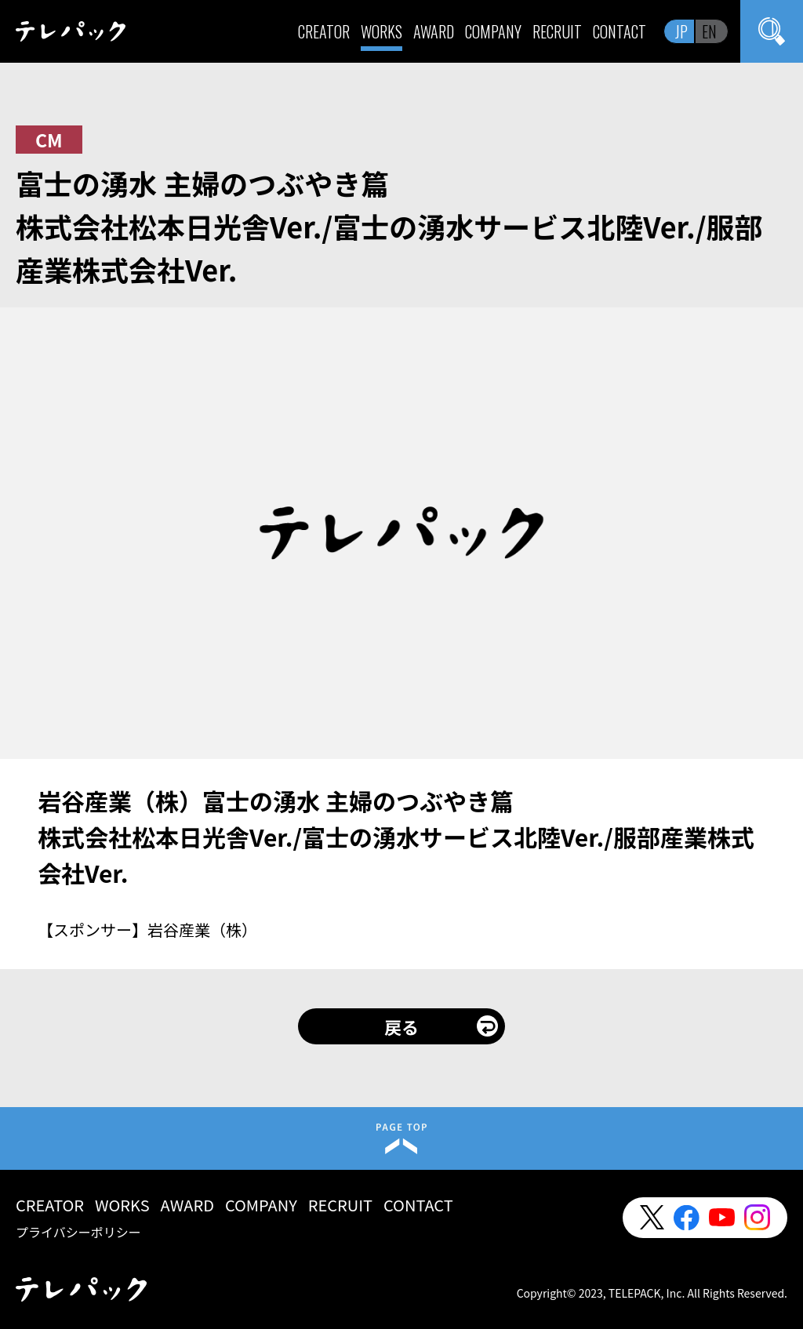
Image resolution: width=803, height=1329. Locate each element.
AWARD (433, 31)
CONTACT (619, 31)
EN (709, 31)
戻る (401, 1026)
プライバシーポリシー (78, 1231)
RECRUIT (557, 31)
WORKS (381, 31)
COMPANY (493, 31)
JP (681, 31)
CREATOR (324, 31)
